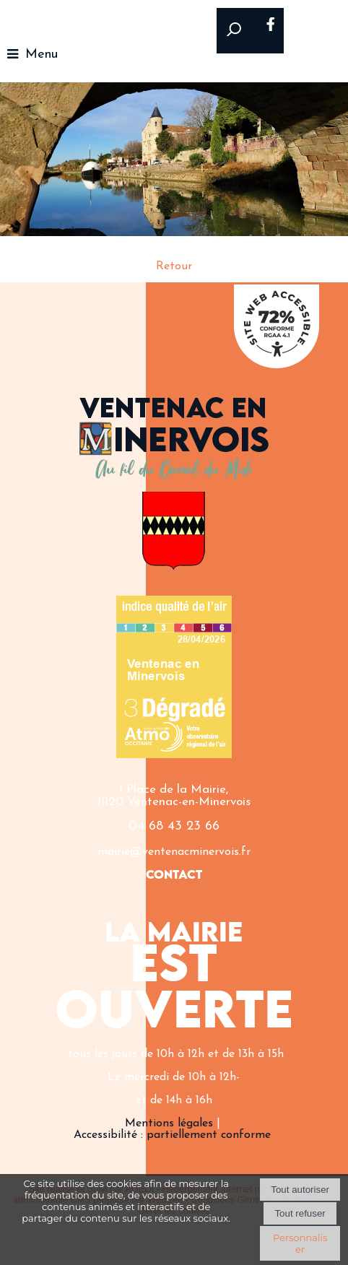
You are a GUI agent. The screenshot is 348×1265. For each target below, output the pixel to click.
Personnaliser (300, 1243)
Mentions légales (169, 1123)
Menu (41, 54)
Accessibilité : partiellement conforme (172, 1135)
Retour (174, 266)
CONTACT (174, 875)
